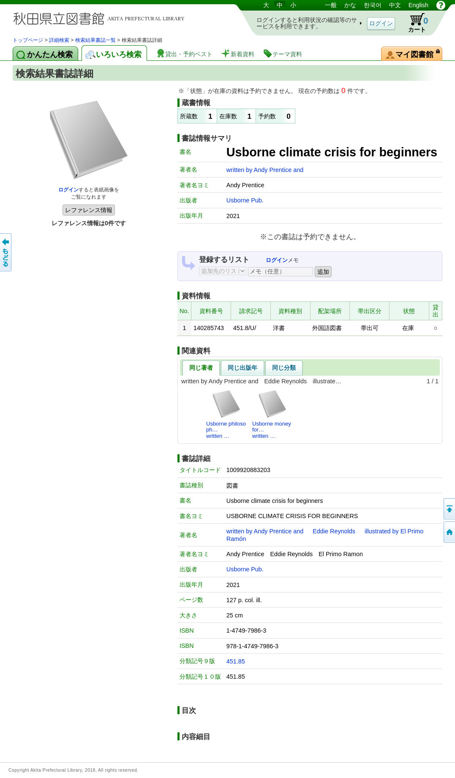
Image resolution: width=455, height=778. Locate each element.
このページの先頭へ (448, 508)
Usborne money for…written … (271, 414)
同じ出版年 (242, 367)
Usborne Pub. (245, 200)
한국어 (372, 5)
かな (350, 5)
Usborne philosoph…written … (226, 414)
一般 (331, 5)
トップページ (28, 40)
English (418, 5)
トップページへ (448, 532)
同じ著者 (201, 367)
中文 (395, 5)
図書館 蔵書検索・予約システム (101, 18)
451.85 (235, 661)
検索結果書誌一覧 (95, 40)
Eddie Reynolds (334, 531)
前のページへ (6, 252)
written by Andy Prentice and (264, 170)
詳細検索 (59, 40)
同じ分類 (284, 367)
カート (414, 23)
